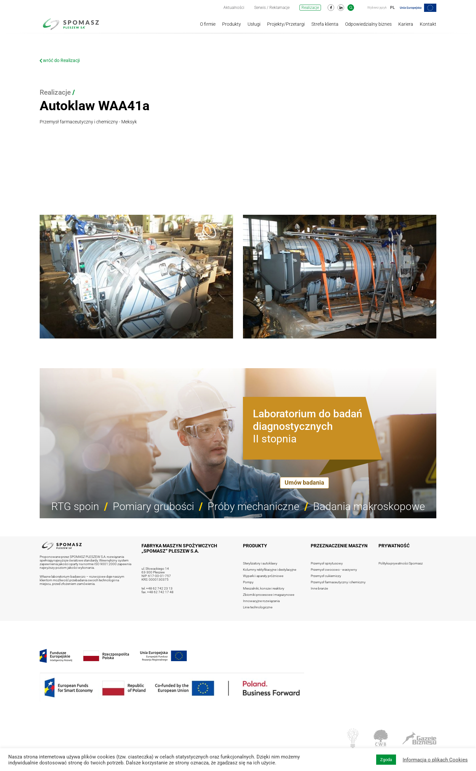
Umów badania (304, 482)
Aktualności (233, 8)
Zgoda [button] (386, 759)
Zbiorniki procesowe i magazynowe (268, 594)
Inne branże (319, 588)
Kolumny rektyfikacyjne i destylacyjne (269, 569)
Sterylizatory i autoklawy (260, 563)
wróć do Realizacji (60, 60)
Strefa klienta (324, 24)
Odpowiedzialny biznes (368, 24)
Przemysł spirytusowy (327, 563)
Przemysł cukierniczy (326, 576)
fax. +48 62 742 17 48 (157, 592)
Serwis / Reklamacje (272, 8)
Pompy (248, 582)
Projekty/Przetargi (286, 24)
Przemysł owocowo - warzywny (334, 569)
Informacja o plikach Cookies (435, 760)
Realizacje (310, 7)
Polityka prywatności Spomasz (400, 563)
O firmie (208, 24)
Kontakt (428, 24)
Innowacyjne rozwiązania (261, 601)
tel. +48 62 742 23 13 (157, 588)
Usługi (254, 24)
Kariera (405, 24)
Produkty (231, 24)
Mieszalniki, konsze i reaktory (263, 588)
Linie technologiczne (257, 607)
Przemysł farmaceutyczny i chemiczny (338, 582)
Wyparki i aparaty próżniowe (263, 576)
